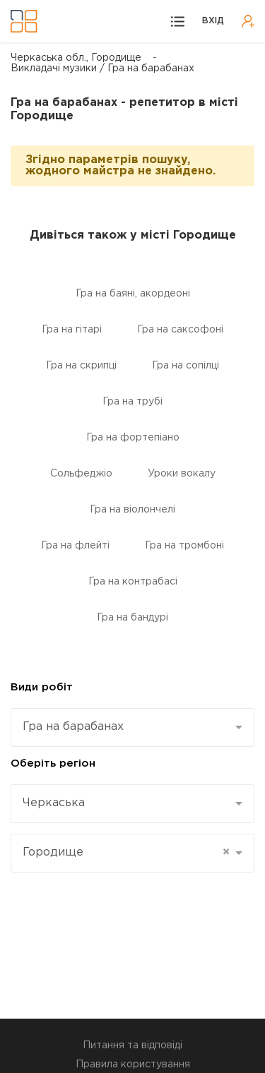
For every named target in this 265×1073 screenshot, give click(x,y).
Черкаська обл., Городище (76, 58)
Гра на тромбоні (184, 545)
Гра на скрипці (81, 365)
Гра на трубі (132, 401)
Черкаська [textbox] (54, 803)
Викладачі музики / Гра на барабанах (102, 68)
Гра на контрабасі (132, 581)
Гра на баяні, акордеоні (133, 293)
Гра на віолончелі (132, 509)
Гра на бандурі (132, 617)
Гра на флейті (75, 545)
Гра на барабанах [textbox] (73, 726)
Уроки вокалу (182, 473)
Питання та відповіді (132, 1045)
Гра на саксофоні (180, 329)
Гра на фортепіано (132, 437)
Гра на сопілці (185, 365)
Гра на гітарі (72, 329)
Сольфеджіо (81, 473)
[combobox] (132, 727)
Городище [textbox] (126, 852)
